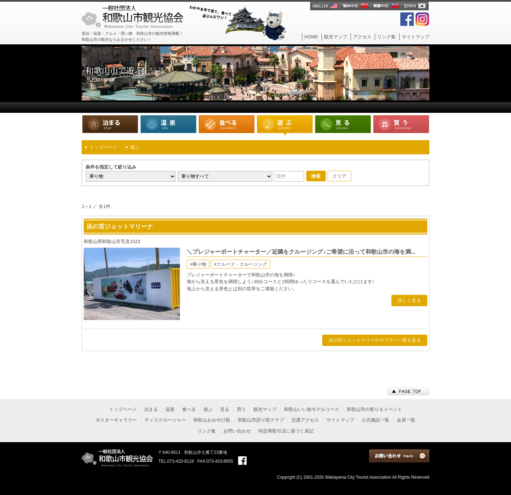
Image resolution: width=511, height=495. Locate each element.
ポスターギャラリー (116, 420)
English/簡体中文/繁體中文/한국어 (369, 6)
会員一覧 (406, 420)
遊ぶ (284, 125)
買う (401, 125)
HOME (311, 36)
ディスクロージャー (165, 420)
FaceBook (407, 19)
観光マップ (335, 36)
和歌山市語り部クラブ (261, 420)
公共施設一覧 (375, 420)
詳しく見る (409, 300)
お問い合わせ (237, 431)
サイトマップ (415, 36)
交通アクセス (305, 420)
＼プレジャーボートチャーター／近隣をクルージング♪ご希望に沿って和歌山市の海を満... (301, 252)
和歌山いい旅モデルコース (311, 409)
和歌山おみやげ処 (211, 420)
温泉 (168, 125)
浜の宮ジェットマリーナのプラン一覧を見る (375, 340)
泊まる (110, 125)
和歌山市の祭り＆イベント (374, 409)
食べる (226, 125)
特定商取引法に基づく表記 (286, 431)
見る (342, 125)
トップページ (123, 409)
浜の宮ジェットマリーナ (120, 226)
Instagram (422, 19)
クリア (339, 176)
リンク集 (386, 36)
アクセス (362, 36)
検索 (315, 176)
